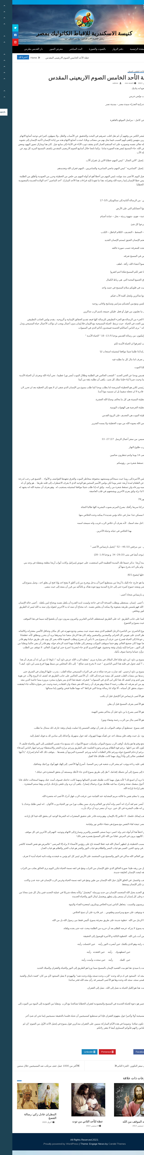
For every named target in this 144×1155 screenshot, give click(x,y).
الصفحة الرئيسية (126, 48)
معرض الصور (43, 48)
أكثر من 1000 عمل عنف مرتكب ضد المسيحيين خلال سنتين (35, 1065)
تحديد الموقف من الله (123, 1122)
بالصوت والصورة (85, 48)
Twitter (112, 1051)
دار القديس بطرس (21, 48)
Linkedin (77, 1051)
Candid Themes (104, 1143)
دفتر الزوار (105, 48)
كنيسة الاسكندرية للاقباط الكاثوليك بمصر (72, 33)
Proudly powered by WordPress (49, 1143)
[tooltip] (3, 27)
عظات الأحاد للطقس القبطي (126, 72)
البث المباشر (63, 48)
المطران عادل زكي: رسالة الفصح (28, 1116)
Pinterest (95, 1051)
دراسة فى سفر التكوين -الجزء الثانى (123, 1065)
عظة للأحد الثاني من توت (75, 1121)
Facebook (129, 1051)
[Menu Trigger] (132, 6)
